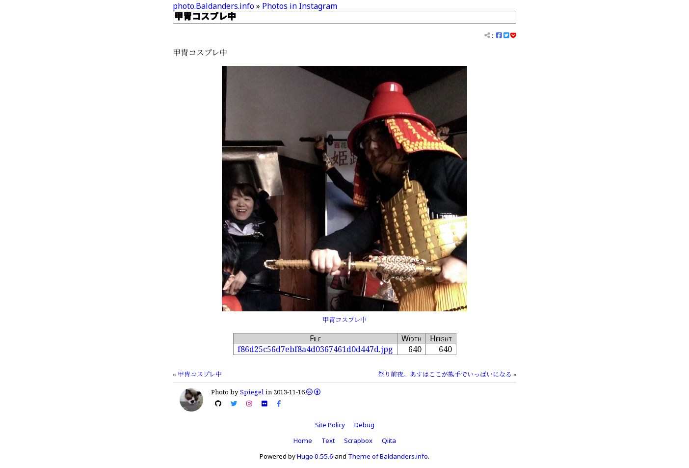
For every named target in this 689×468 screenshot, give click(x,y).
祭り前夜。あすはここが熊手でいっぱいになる (445, 374)
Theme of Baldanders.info (388, 456)
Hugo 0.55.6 (315, 456)
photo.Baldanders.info (213, 5)
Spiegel (252, 391)
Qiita (389, 440)
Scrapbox (358, 440)
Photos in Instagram (299, 5)
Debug (364, 424)
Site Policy (330, 424)
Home (302, 440)
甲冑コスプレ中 (344, 319)
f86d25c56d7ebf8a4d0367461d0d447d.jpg (315, 349)
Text (328, 440)
